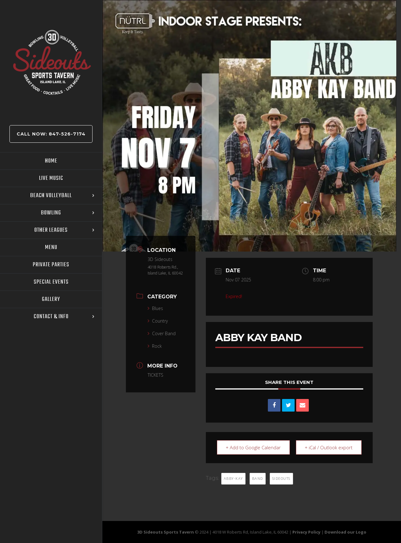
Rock (155, 346)
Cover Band (162, 333)
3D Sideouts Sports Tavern (165, 532)
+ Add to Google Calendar (253, 447)
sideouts (281, 478)
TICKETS (155, 375)
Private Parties (51, 264)
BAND (257, 478)
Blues (155, 308)
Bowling (51, 213)
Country (158, 321)
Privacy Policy (306, 532)
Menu (51, 247)
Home (51, 161)
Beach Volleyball (51, 195)
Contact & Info (51, 316)
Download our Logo (345, 532)
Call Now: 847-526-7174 (51, 134)
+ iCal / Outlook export (329, 447)
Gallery (51, 299)
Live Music (51, 178)
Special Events (51, 282)
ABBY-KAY (233, 478)
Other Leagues (51, 230)
